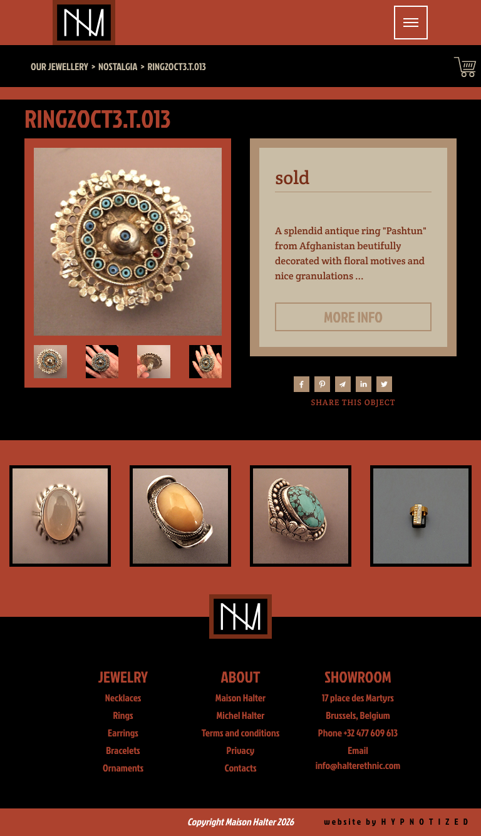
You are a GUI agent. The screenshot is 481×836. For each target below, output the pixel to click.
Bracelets (123, 751)
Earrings (123, 733)
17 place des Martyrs (358, 698)
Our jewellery (59, 67)
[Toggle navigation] (410, 22)
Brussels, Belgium (358, 716)
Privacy (241, 751)
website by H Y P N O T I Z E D (397, 822)
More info (353, 317)
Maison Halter (240, 698)
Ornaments (123, 768)
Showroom (357, 677)
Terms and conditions (241, 733)
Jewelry (123, 677)
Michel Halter (241, 716)
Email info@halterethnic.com (358, 758)
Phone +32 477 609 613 (358, 733)
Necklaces (123, 698)
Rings (123, 716)
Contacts (241, 768)
